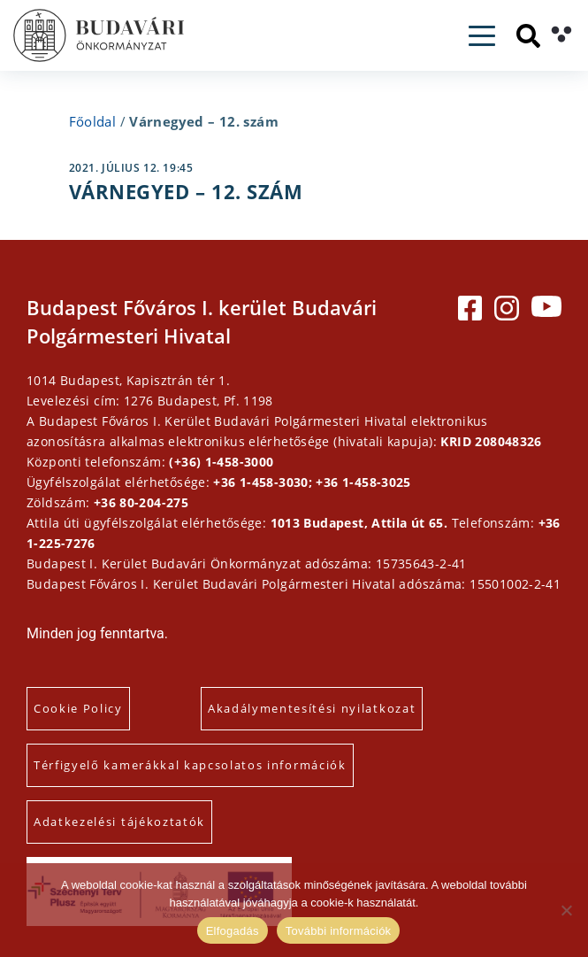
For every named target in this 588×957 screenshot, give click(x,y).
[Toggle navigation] (482, 36)
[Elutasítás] (566, 910)
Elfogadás (232, 931)
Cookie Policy (78, 708)
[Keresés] (528, 35)
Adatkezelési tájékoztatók (119, 822)
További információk (339, 931)
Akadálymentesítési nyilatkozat (312, 708)
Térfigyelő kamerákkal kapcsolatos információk (190, 765)
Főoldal (93, 121)
